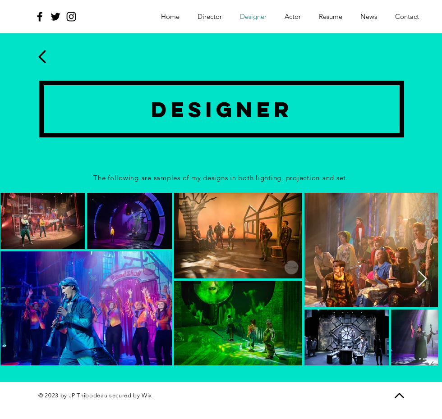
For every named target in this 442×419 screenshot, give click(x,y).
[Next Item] (422, 279)
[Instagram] (71, 16)
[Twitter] (55, 16)
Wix (147, 395)
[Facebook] (39, 16)
